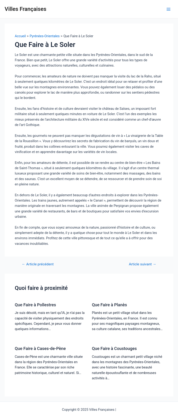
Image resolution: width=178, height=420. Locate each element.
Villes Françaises (25, 9)
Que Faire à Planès (109, 304)
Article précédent (38, 264)
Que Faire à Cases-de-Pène (40, 348)
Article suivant (142, 264)
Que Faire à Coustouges (114, 348)
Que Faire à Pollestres (35, 304)
